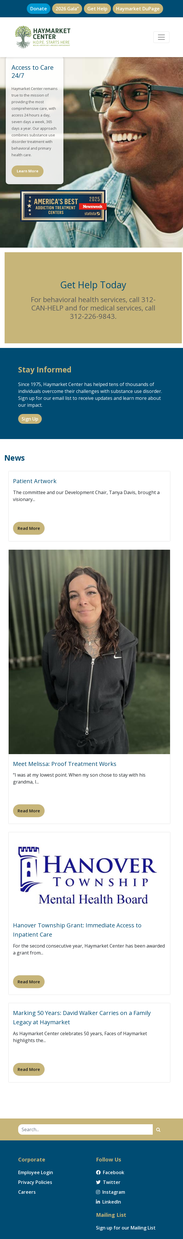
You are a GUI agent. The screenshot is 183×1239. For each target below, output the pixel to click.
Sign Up (30, 419)
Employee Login (35, 1172)
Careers (27, 1192)
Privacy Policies (35, 1182)
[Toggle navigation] (161, 37)
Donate (38, 8)
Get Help (97, 8)
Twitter (108, 1182)
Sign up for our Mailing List (126, 1228)
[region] (91, 148)
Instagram (110, 1192)
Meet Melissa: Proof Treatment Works (64, 764)
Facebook (110, 1172)
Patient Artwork (34, 481)
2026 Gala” (67, 8)
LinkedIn (108, 1202)
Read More (29, 528)
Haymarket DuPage (138, 8)
